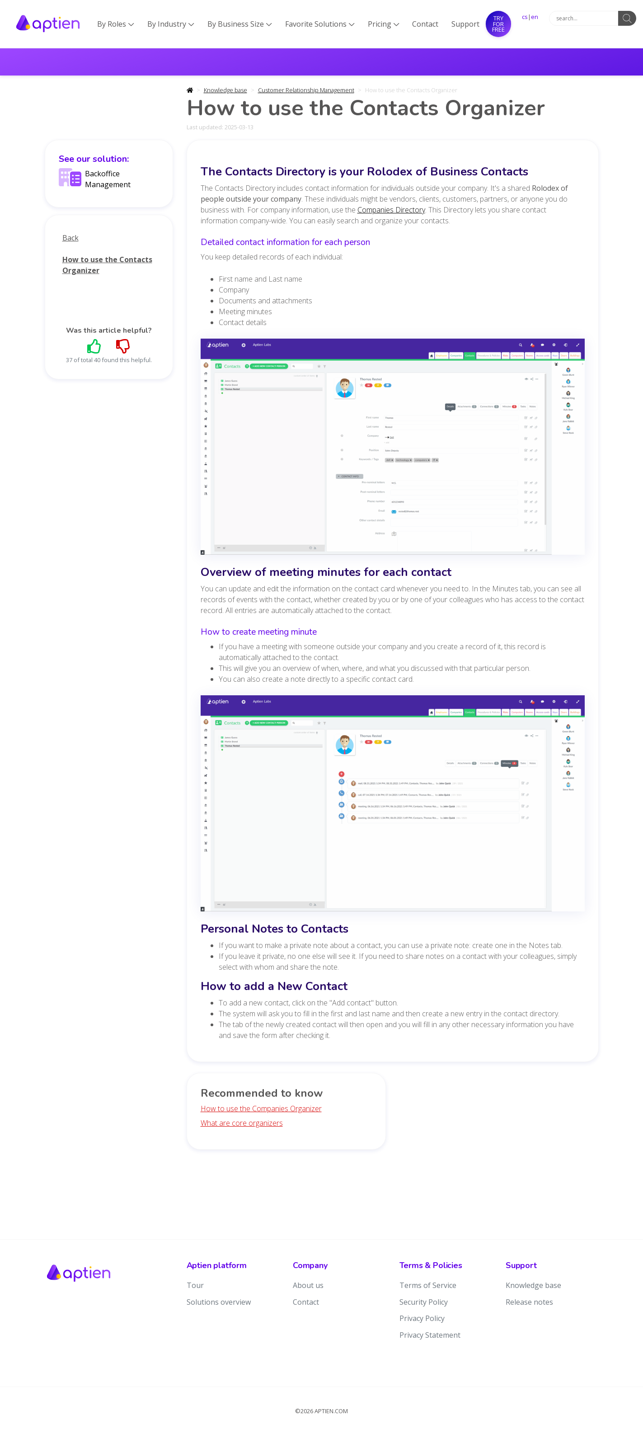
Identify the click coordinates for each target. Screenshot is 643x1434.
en (534, 17)
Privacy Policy (422, 1318)
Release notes (529, 1302)
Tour (195, 1285)
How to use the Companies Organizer (261, 1108)
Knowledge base (225, 90)
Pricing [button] (383, 24)
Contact (425, 24)
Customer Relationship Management (306, 90)
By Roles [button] (115, 24)
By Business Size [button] (239, 24)
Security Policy (423, 1302)
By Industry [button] (170, 24)
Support (465, 24)
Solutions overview (219, 1302)
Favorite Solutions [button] (320, 24)
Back (70, 238)
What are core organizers (242, 1123)
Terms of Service (427, 1285)
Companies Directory (391, 210)
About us (308, 1285)
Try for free (498, 23)
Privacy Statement (429, 1335)
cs (525, 17)
